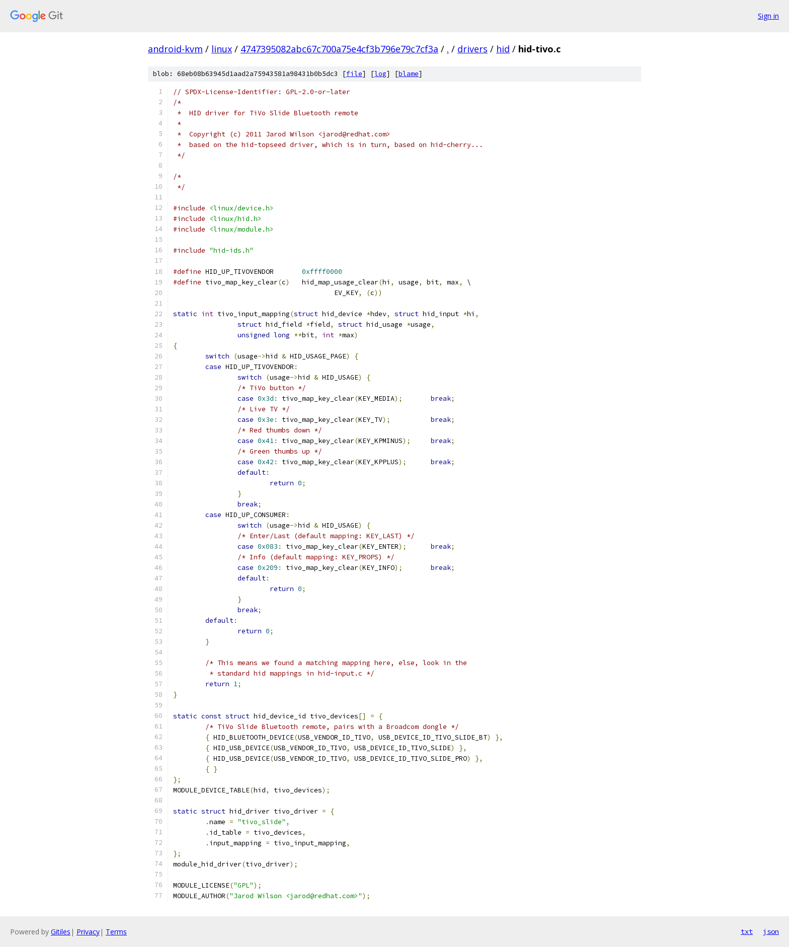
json (771, 931)
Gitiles (60, 931)
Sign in (768, 16)
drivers (472, 49)
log (380, 73)
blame (409, 73)
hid (503, 49)
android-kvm (175, 49)
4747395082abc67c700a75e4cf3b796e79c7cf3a (339, 49)
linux (221, 49)
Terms (116, 931)
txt (747, 931)
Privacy (88, 931)
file (354, 73)
